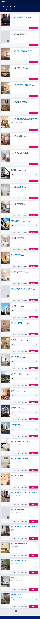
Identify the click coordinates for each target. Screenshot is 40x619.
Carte (20, 18)
